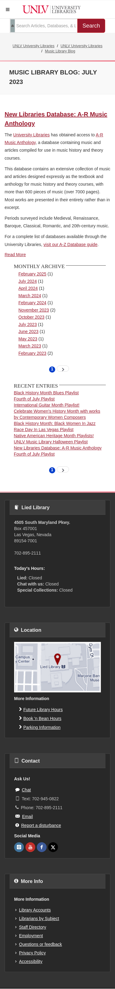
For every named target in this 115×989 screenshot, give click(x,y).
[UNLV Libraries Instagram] (19, 847)
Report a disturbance (38, 825)
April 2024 (28, 288)
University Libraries (31, 134)
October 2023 (31, 317)
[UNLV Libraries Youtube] (30, 847)
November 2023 (33, 310)
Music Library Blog (60, 51)
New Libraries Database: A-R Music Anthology (58, 447)
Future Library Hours (41, 709)
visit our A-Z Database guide (71, 244)
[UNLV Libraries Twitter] (53, 847)
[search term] (44, 26)
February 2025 (32, 273)
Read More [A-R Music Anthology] (15, 254)
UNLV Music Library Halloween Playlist (51, 441)
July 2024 (27, 281)
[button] (7, 9)
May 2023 (27, 338)
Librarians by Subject (39, 918)
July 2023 (27, 324)
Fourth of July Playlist (34, 398)
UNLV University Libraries (33, 46)
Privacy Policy (32, 952)
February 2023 (32, 353)
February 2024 (32, 302)
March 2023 (29, 345)
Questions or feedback (40, 944)
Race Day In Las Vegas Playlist (44, 429)
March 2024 (29, 295)
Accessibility (30, 961)
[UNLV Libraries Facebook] (42, 847)
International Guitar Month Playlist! (46, 405)
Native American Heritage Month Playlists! (54, 435)
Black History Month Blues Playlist (46, 392)
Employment (31, 935)
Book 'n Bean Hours (40, 718)
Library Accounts (35, 910)
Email (24, 816)
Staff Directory (32, 927)
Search (91, 26)
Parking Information (39, 727)
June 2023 (28, 331)
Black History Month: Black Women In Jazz (55, 423)
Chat (23, 789)
